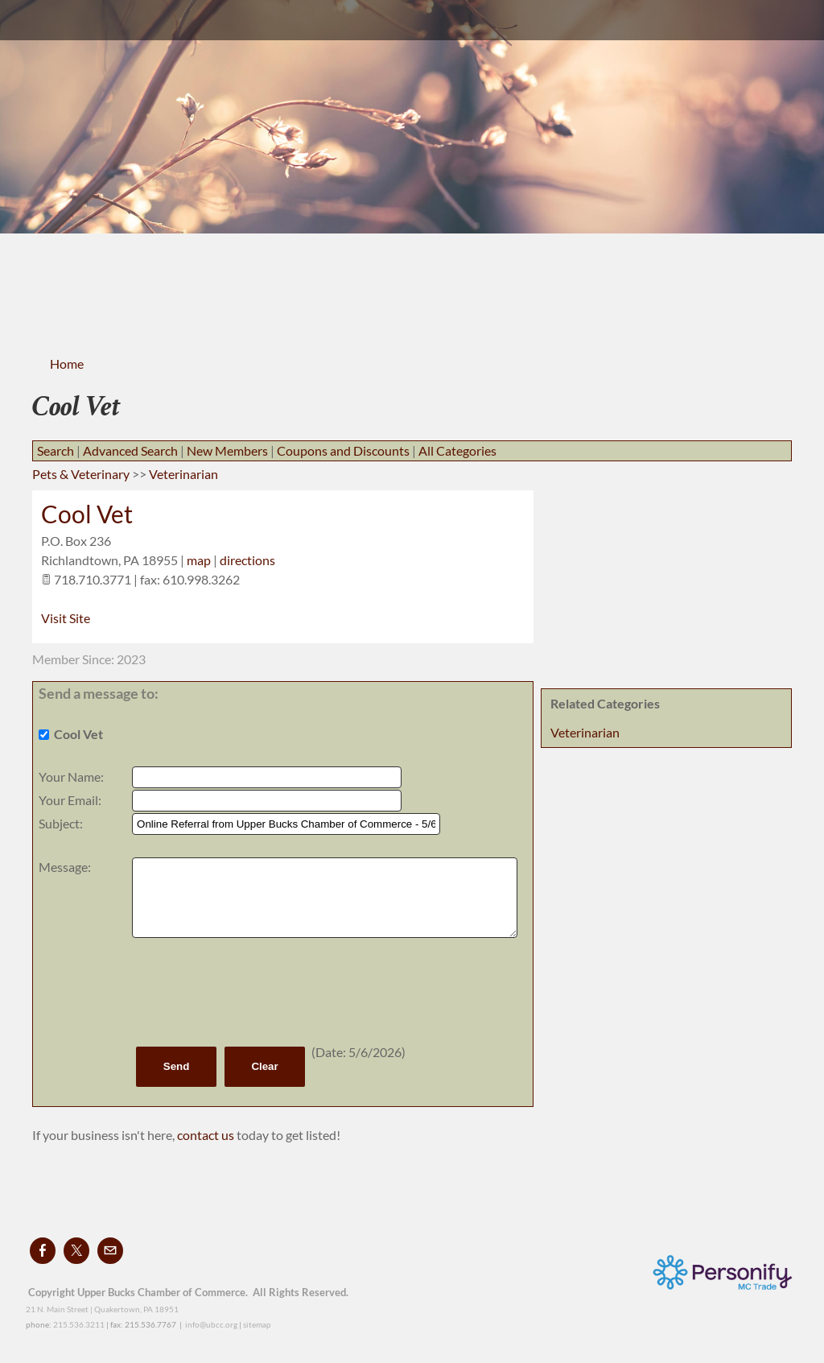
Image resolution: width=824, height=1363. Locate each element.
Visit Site (65, 618)
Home (67, 363)
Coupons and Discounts (343, 450)
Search (55, 450)
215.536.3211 (79, 1324)
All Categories (457, 450)
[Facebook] (43, 1250)
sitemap (257, 1324)
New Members (227, 450)
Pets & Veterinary (81, 473)
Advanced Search (130, 450)
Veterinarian (585, 732)
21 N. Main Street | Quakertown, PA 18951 (102, 1309)
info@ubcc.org (211, 1324)
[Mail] (110, 1250)
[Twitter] (76, 1250)
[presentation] (254, 991)
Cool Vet (87, 513)
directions (247, 560)
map (199, 560)
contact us (207, 1134)
